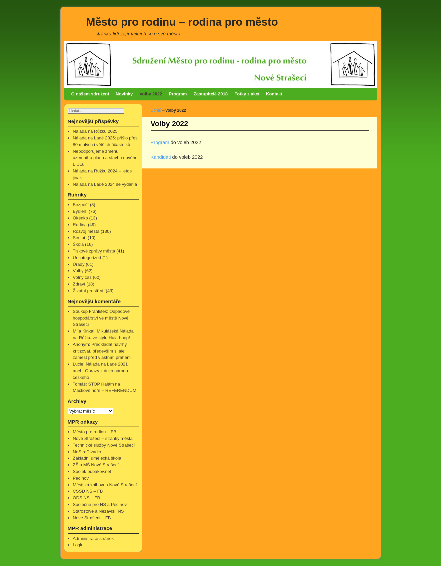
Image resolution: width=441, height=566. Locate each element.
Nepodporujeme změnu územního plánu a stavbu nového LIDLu (105, 158)
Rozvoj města (86, 231)
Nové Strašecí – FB (92, 518)
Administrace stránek (93, 538)
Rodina (80, 224)
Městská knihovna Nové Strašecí (105, 485)
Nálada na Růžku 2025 (95, 131)
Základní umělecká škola (97, 458)
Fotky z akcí (246, 93)
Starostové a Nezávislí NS (98, 511)
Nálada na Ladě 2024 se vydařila (105, 184)
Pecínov (81, 478)
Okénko (80, 218)
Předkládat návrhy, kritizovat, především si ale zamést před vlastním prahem (102, 351)
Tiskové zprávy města (94, 251)
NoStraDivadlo (87, 452)
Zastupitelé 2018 (211, 93)
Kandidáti (161, 157)
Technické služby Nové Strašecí (104, 445)
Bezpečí (81, 204)
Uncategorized (87, 257)
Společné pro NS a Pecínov (100, 504)
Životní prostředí (88, 291)
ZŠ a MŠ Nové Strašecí (96, 465)
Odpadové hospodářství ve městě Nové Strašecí (101, 318)
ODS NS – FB (86, 498)
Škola (78, 244)
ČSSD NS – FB (88, 491)
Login (78, 545)
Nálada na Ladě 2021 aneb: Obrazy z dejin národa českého (100, 371)
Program (178, 93)
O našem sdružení (90, 93)
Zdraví (79, 284)
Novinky (124, 93)
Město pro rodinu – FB (94, 432)
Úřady (78, 264)
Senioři (79, 237)
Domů (156, 110)
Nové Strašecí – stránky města (103, 438)
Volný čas (82, 277)
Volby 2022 (150, 93)
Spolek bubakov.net (92, 471)
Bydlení (80, 211)
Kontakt (274, 93)
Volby (78, 270)
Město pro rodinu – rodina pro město (182, 22)
